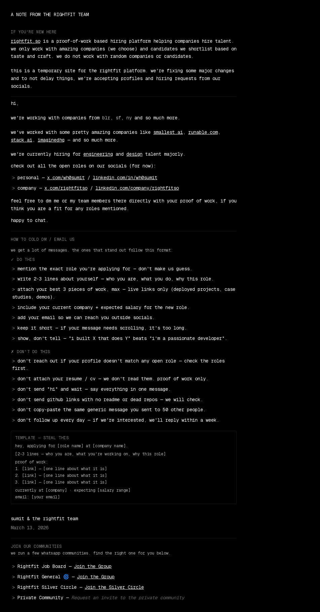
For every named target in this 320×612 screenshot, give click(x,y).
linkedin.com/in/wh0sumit (125, 178)
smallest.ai (168, 132)
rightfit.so (25, 41)
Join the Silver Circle (114, 587)
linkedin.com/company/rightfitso (137, 188)
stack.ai (21, 140)
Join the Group (93, 566)
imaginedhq (51, 140)
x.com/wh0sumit (66, 178)
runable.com (203, 132)
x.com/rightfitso (65, 188)
